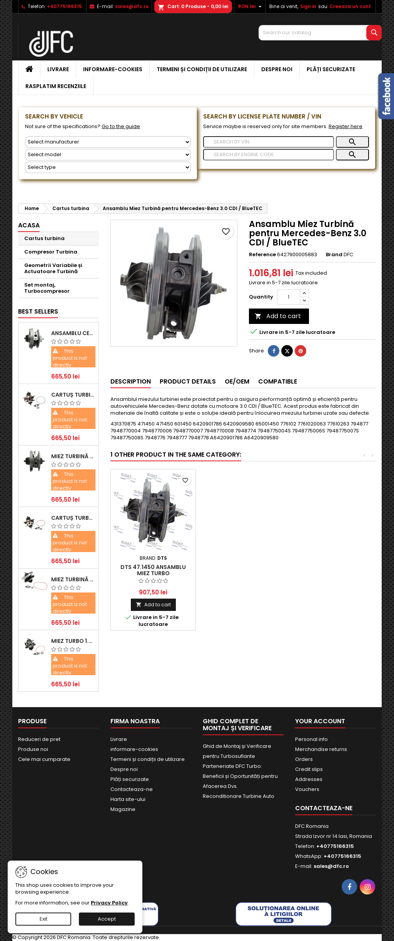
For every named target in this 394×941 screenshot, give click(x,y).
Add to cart (278, 316)
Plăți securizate (331, 69)
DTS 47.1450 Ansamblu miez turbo (153, 570)
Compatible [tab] (277, 381)
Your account (320, 721)
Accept (107, 919)
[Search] (320, 32)
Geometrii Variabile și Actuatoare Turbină (53, 268)
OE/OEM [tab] (237, 381)
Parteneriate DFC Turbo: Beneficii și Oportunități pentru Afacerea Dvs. (240, 776)
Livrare (58, 69)
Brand (334, 254)
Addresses (308, 779)
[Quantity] (288, 297)
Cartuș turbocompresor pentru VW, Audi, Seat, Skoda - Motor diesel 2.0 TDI (73, 518)
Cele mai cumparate (44, 759)
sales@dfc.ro (132, 6)
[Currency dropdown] (251, 6)
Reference (262, 254)
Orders (304, 759)
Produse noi (33, 749)
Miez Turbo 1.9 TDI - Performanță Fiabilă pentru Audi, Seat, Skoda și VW (73, 641)
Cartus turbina (44, 238)
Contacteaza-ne (131, 789)
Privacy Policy (109, 902)
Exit (43, 919)
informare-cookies (112, 69)
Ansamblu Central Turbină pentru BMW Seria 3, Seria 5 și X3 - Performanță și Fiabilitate (73, 333)
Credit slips (309, 769)
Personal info (311, 739)
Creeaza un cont (350, 6)
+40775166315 (64, 6)
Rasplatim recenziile (55, 86)
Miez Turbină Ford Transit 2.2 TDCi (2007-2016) (73, 456)
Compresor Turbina (50, 251)
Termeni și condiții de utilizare (202, 69)
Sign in (308, 6)
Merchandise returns (321, 749)
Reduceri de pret (39, 739)
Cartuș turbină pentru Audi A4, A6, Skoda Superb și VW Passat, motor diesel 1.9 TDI (73, 395)
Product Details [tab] (188, 381)
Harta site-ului (127, 799)
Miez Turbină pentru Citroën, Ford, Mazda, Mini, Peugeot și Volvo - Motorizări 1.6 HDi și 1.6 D (73, 579)
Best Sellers (38, 311)
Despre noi (276, 69)
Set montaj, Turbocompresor (47, 288)
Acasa (29, 225)
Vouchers (307, 789)
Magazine (122, 809)
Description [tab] (130, 381)
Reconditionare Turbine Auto (238, 796)
